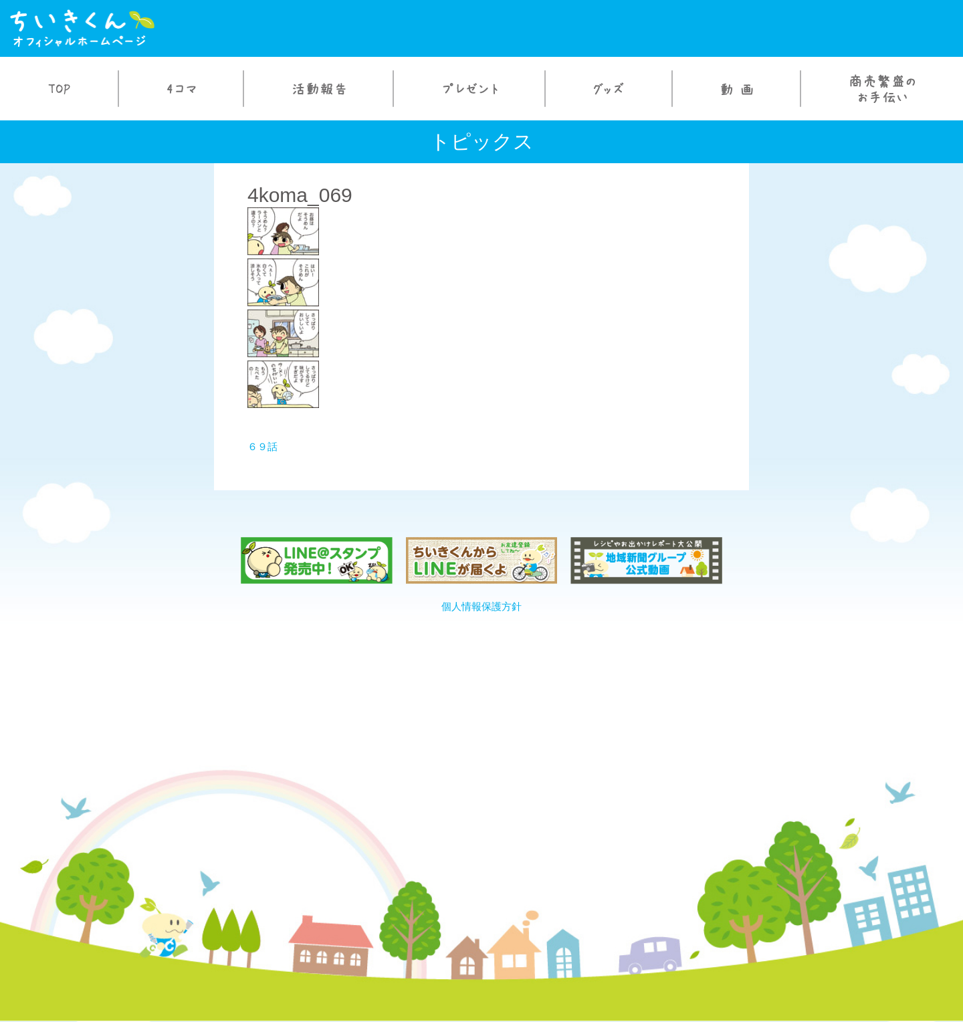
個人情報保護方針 (481, 606)
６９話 (262, 446)
